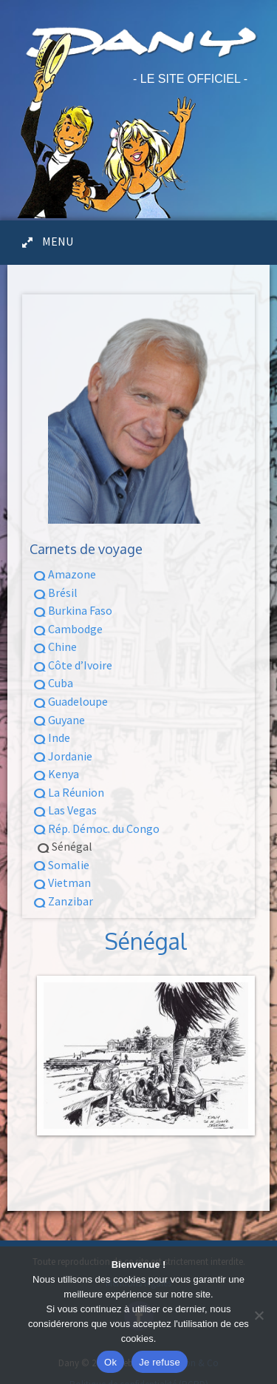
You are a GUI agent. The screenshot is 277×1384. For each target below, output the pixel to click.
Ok (110, 1362)
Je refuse (159, 1362)
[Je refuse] (258, 1315)
